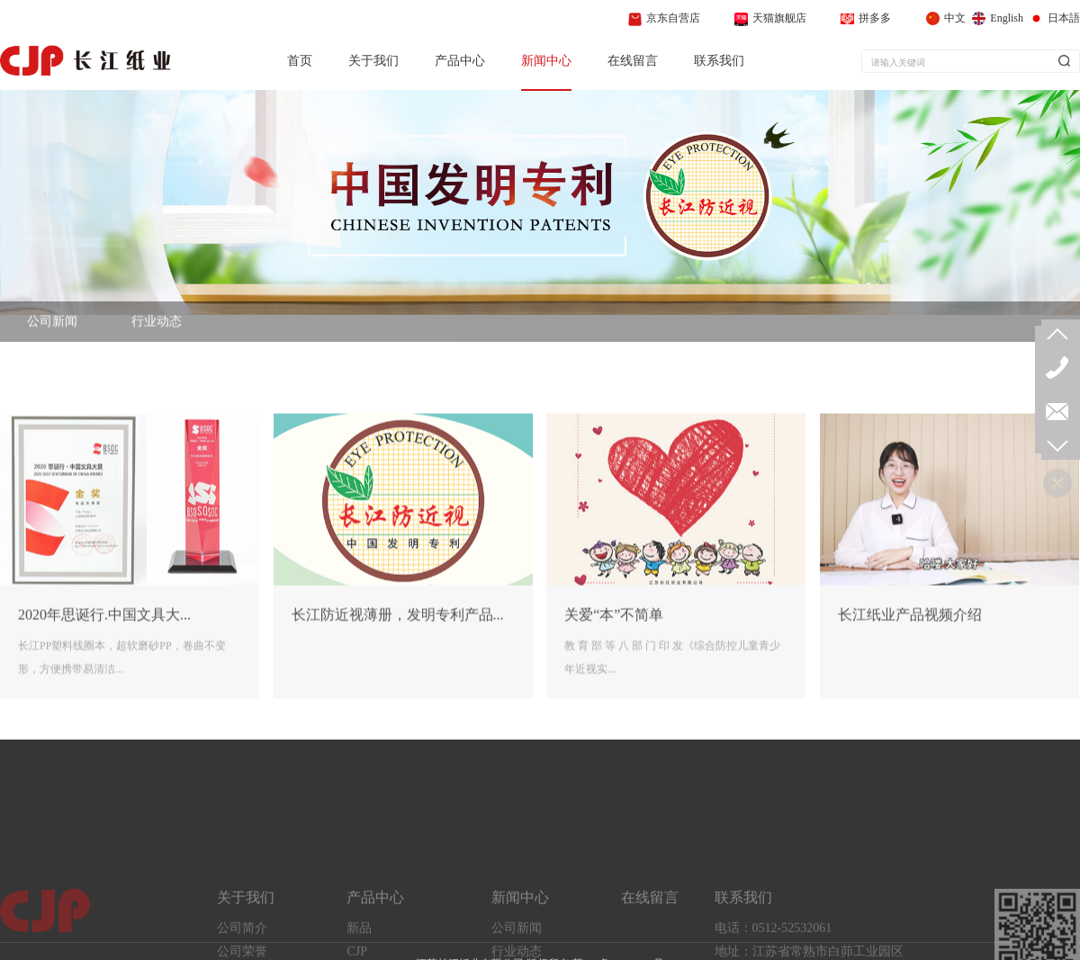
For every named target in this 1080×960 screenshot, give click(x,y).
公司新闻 (52, 332)
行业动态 (156, 332)
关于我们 (373, 60)
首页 (299, 60)
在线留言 (633, 60)
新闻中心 (546, 60)
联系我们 (719, 60)
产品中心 (460, 60)
